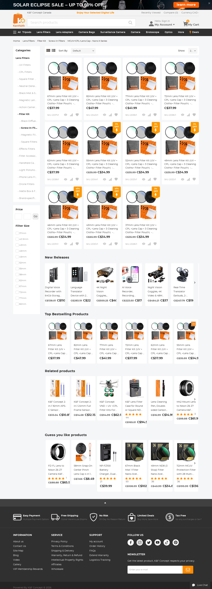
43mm (22, 245)
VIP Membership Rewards (28, 569)
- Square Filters (26, 142)
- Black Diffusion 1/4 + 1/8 (28, 121)
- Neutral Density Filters (28, 86)
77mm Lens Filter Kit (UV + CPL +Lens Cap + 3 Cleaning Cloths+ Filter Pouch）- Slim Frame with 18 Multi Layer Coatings (141, 100)
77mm (22, 298)
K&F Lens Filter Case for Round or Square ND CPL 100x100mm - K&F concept (134, 406)
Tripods (26, 32)
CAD (190, 13)
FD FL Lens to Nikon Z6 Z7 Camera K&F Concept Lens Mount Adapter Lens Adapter (57, 470)
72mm (22, 292)
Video (16, 560)
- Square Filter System (28, 79)
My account (96, 541)
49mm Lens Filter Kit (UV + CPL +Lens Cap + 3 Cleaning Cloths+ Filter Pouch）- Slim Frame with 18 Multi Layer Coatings (180, 165)
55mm (22, 269)
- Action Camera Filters (28, 107)
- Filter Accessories (27, 156)
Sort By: (63, 51)
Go (35, 216)
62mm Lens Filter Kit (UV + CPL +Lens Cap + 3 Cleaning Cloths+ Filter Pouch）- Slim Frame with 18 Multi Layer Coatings (63, 165)
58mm (22, 275)
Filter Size (22, 226)
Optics (168, 32)
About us (18, 541)
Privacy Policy (59, 541)
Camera (135, 32)
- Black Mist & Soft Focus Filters (28, 93)
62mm (22, 281)
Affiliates (56, 564)
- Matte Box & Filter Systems (28, 191)
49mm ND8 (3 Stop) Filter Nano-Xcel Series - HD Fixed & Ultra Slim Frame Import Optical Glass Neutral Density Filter (159, 470)
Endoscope (152, 32)
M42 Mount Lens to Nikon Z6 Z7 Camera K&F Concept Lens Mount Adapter (186, 406)
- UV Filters (23, 65)
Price (19, 209)
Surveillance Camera (112, 32)
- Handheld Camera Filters (28, 163)
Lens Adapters (64, 32)
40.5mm (23, 239)
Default (77, 51)
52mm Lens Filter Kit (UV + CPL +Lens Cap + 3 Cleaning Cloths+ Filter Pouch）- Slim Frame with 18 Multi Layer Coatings (141, 165)
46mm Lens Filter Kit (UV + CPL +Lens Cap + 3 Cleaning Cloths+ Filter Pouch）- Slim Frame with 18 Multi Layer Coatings (63, 229)
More (181, 32)
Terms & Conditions (62, 546)
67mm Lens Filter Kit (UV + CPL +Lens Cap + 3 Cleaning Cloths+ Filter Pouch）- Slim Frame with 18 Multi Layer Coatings (63, 100)
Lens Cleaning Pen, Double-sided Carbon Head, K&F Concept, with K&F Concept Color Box (159, 406)
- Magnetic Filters (28, 135)
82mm (22, 304)
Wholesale (57, 569)
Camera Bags (87, 32)
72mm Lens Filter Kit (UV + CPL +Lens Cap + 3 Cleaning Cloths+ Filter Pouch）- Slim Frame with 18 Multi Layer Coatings (180, 100)
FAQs (92, 551)
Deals (194, 32)
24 (191, 51)
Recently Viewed (150, 13)
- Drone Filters (25, 184)
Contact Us (19, 546)
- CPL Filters (24, 72)
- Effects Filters (25, 149)
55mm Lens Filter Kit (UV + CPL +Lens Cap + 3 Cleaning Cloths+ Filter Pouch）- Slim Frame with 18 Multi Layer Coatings (102, 165)
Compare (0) (171, 13)
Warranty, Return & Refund (66, 555)
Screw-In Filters (57, 41)
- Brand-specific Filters (28, 198)
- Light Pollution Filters (28, 170)
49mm (23, 257)
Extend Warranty (99, 555)
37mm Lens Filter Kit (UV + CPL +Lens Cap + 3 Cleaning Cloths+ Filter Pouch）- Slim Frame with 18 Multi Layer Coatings (141, 229)
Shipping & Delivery (62, 551)
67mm (22, 286)
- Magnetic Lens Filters (28, 100)
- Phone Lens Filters (28, 177)
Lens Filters (43, 32)
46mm (23, 251)
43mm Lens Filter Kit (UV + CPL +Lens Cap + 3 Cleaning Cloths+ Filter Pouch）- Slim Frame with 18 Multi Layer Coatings (102, 229)
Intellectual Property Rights (67, 560)
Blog (16, 555)
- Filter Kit (22, 114)
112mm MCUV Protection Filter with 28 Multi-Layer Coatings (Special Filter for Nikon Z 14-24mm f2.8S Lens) (186, 470)
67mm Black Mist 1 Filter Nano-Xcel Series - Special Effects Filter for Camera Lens (134, 470)
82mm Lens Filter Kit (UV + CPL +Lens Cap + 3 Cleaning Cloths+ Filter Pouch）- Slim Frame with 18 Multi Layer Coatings (102, 100)
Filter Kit (41, 41)
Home (16, 41)
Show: (181, 51)
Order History (97, 546)
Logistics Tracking (99, 560)
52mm (22, 263)
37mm (22, 233)
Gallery (17, 564)
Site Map (18, 551)
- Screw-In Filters (28, 128)
